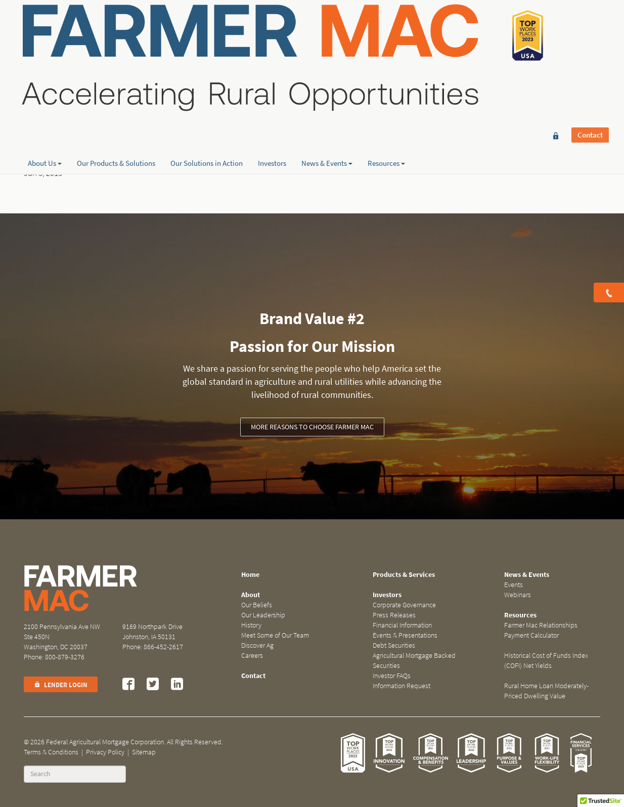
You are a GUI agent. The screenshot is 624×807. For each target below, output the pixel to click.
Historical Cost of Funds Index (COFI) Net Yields (546, 660)
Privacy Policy (105, 752)
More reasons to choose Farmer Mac (312, 427)
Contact (590, 24)
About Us (45, 107)
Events (513, 585)
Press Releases (394, 615)
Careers (252, 655)
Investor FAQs (392, 676)
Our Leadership (263, 615)
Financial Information (402, 625)
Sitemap (144, 752)
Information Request (401, 686)
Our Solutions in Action (206, 107)
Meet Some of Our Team (275, 635)
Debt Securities (394, 645)
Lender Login (60, 685)
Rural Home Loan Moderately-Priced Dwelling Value (546, 691)
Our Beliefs (256, 605)
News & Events (326, 107)
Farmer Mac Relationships (540, 625)
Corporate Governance (404, 605)
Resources (386, 107)
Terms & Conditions (51, 752)
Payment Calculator (531, 635)
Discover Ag (257, 645)
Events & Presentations (405, 635)
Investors (272, 107)
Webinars (517, 595)
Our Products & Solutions (116, 107)
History (251, 625)
